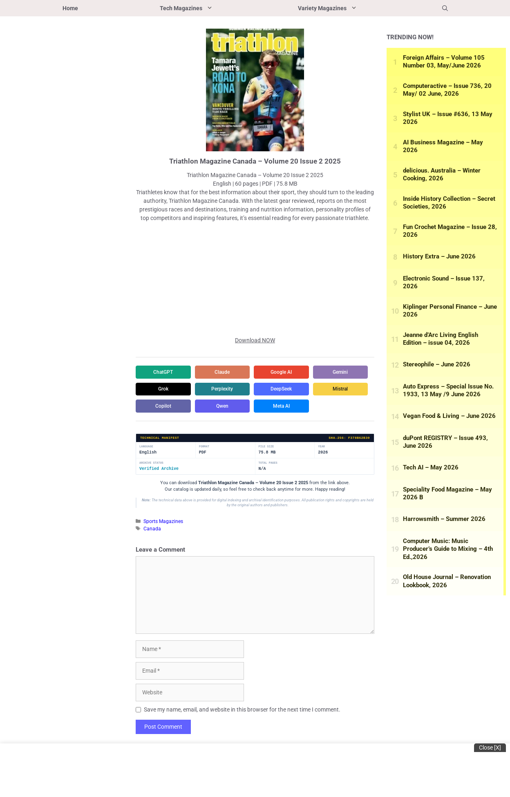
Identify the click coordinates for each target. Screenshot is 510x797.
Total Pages (268, 480)
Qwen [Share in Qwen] (164, 424)
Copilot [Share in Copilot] (287, 406)
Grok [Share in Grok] (226, 389)
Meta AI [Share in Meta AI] (225, 424)
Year (321, 464)
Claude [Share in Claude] (225, 372)
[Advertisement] (255, 279)
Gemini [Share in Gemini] (164, 389)
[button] (445, 8)
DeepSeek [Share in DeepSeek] (164, 406)
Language (146, 464)
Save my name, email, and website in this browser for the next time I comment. (242, 727)
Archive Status (151, 480)
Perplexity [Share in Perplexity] (287, 389)
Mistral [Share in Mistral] (225, 406)
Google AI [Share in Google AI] (287, 372)
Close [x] (490, 747)
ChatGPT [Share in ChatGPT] (164, 372)
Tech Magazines (208, 8)
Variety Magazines (349, 8)
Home (70, 8)
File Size (266, 464)
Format (204, 464)
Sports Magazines (163, 539)
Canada (152, 546)
